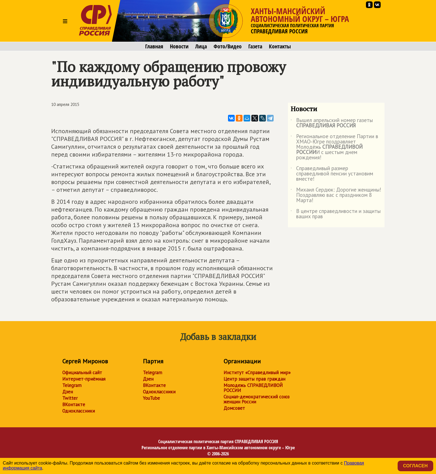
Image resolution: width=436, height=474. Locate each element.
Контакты (280, 46)
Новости (179, 46)
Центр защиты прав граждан (254, 378)
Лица (201, 46)
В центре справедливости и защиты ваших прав (336, 214)
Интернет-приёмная (83, 378)
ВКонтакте (73, 404)
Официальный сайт (82, 372)
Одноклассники (78, 410)
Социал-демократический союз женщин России (256, 399)
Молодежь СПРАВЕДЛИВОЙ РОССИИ (253, 388)
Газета (255, 46)
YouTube (151, 398)
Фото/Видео (228, 46)
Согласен (415, 465)
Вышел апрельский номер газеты (332, 123)
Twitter (70, 398)
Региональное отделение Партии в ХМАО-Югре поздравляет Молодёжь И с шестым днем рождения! (334, 147)
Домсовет (234, 408)
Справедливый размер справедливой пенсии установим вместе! (332, 174)
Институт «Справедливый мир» (257, 372)
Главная (154, 46)
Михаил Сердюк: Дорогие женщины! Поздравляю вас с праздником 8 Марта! (336, 195)
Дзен (67, 391)
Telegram (71, 385)
